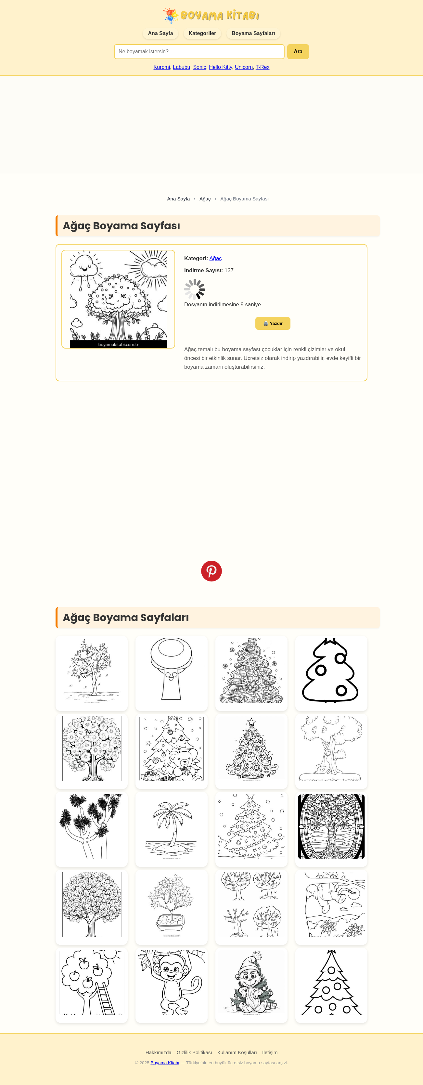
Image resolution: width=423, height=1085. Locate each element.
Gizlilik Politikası (194, 1052)
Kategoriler (202, 33)
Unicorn (244, 67)
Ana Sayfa (160, 33)
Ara (298, 51)
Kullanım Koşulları (237, 1052)
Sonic (199, 67)
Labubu (181, 67)
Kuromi (162, 67)
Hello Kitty (220, 67)
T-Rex (263, 67)
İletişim (269, 1052)
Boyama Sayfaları (253, 33)
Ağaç (215, 258)
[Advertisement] (211, 124)
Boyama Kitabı (164, 1062)
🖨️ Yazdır (273, 323)
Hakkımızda (159, 1052)
